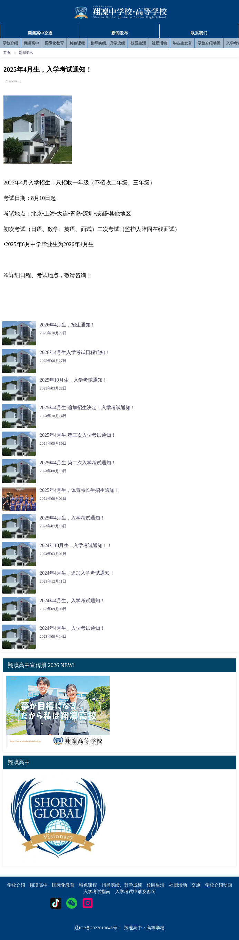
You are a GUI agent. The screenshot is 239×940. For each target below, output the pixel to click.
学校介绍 (10, 43)
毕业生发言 (182, 43)
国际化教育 (54, 43)
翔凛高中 (31, 43)
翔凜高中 (39, 885)
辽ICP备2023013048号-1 (97, 927)
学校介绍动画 (209, 43)
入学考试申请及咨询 (135, 891)
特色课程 (77, 43)
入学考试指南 (96, 891)
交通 (195, 885)
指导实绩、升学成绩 (108, 43)
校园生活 (138, 43)
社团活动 (159, 43)
